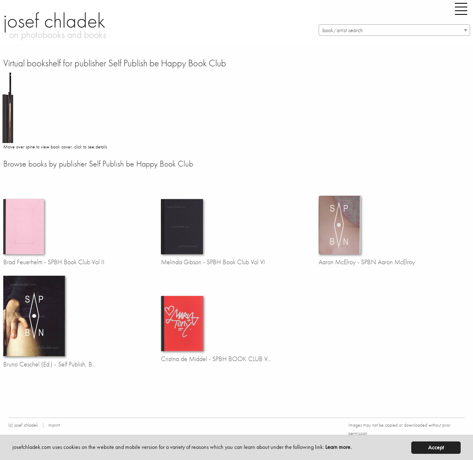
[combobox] (394, 30)
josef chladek (54, 20)
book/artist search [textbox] (342, 30)
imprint (54, 425)
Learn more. (338, 447)
